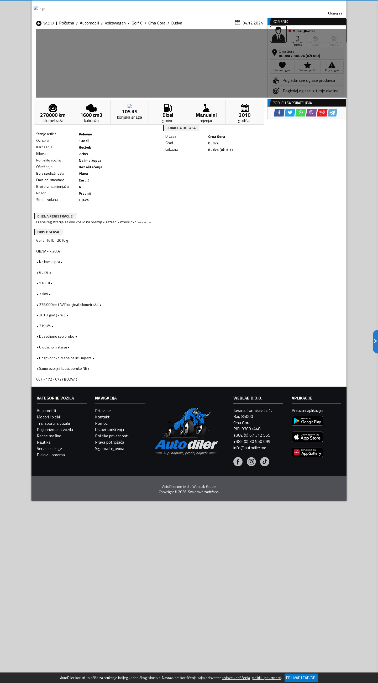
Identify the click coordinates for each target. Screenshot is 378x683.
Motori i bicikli (49, 670)
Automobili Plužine (52, 599)
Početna (66, 51)
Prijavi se (103, 664)
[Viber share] (214, 174)
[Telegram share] (235, 174)
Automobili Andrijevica (55, 574)
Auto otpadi (202, 40)
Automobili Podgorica (112, 599)
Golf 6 (137, 51)
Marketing (253, 5)
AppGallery (222, 5)
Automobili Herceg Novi (57, 587)
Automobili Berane (166, 574)
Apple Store (189, 5)
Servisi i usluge (241, 40)
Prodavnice (97, 40)
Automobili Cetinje (109, 580)
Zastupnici (168, 40)
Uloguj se (309, 5)
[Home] (36, 40)
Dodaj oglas (329, 40)
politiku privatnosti (266, 677)
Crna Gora (156, 51)
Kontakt (281, 5)
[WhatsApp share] (203, 174)
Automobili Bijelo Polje (226, 574)
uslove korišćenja (236, 677)
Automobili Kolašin (109, 587)
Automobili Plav (163, 593)
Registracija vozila (287, 40)
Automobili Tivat (221, 599)
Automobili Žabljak (166, 606)
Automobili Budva (51, 580)
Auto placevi (133, 40)
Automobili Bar (106, 574)
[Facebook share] (182, 174)
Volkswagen (115, 51)
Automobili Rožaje (166, 599)
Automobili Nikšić (51, 593)
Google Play (154, 5)
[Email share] (225, 174)
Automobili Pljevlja (222, 593)
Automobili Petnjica (110, 593)
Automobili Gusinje (222, 580)
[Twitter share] (192, 174)
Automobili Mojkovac (224, 587)
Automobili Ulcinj (50, 606)
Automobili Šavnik (108, 606)
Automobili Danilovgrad (170, 580)
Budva (176, 51)
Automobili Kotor (165, 587)
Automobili (89, 51)
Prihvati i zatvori (301, 677)
